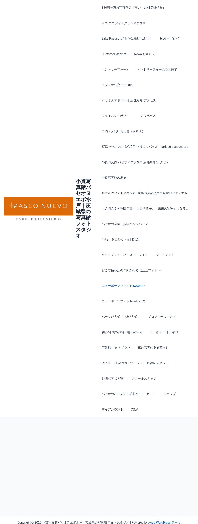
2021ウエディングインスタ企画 (124, 23)
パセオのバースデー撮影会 (120, 378)
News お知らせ (143, 54)
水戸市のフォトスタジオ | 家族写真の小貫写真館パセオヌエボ (144, 177)
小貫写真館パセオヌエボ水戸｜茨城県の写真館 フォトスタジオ (84, 201)
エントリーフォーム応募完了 (122, 69)
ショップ (166, 378)
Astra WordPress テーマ (164, 507)
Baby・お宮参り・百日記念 (120, 224)
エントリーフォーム (173, 54)
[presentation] (159, 255)
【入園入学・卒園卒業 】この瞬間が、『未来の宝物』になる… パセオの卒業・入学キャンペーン (145, 200)
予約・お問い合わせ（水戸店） (123, 116)
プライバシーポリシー (117, 100)
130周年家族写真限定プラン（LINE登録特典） (134, 7)
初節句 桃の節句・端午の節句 (156, 301)
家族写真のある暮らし (117, 332)
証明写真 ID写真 (113, 363)
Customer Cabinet (114, 54)
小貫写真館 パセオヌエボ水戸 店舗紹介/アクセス (135, 147)
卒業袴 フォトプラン (150, 316)
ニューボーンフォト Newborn (124, 270)
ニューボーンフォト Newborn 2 (123, 286)
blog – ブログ (168, 38)
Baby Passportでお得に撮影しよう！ (127, 38)
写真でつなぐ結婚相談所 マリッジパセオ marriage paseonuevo (145, 131)
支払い (134, 394)
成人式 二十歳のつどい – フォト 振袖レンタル (135, 347)
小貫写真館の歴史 (114, 162)
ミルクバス (146, 100)
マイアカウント (112, 394)
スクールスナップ (142, 363)
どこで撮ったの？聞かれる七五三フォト (131, 255)
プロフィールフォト (115, 301)
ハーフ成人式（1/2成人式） (170, 286)
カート (149, 378)
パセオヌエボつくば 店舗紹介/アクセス (129, 85)
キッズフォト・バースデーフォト (125, 239)
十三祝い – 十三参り (116, 316)
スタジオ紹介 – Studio (163, 69)
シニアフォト (163, 239)
